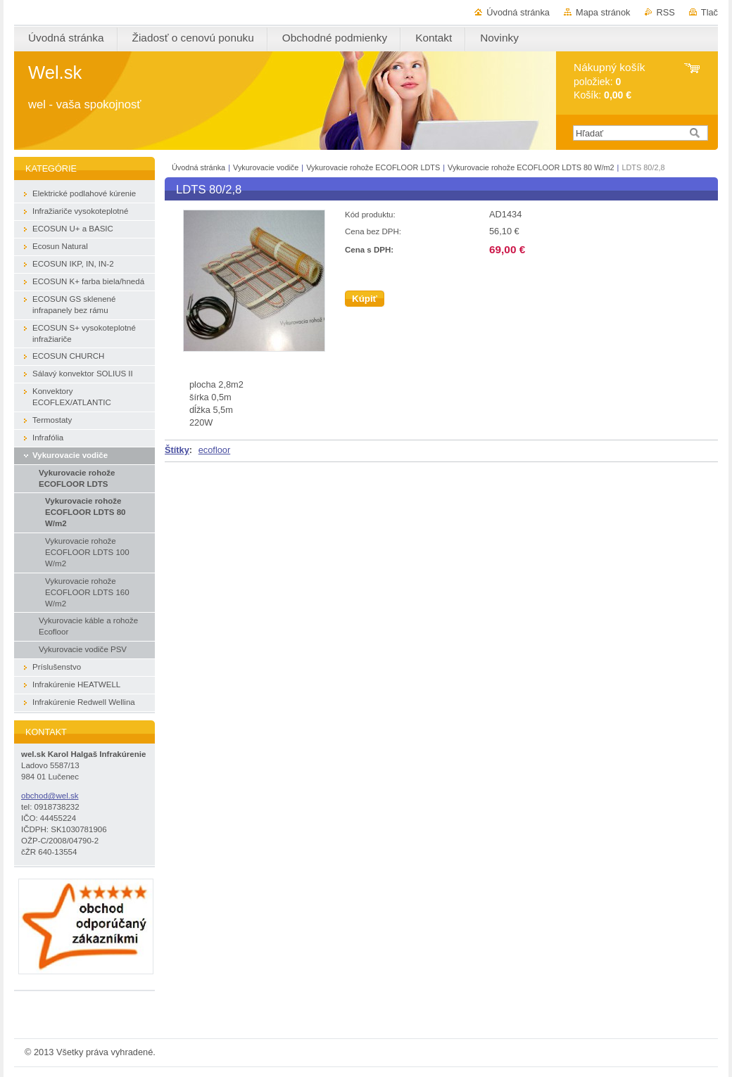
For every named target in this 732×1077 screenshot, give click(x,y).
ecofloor (214, 450)
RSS (666, 12)
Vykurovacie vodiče (265, 167)
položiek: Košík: (609, 81)
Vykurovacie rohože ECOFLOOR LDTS (373, 167)
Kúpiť (364, 298)
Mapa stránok (603, 12)
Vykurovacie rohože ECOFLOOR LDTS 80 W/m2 (531, 167)
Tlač (709, 12)
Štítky (177, 450)
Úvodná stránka (518, 12)
